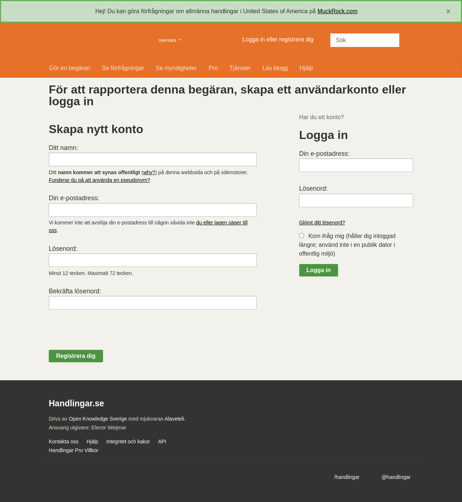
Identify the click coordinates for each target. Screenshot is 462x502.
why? (149, 172)
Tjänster (240, 68)
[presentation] (104, 335)
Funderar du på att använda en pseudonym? (99, 180)
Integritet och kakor (128, 441)
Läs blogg (275, 68)
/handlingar (346, 477)
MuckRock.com (338, 11)
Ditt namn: (63, 147)
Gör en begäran (69, 68)
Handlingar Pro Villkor (73, 450)
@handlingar (396, 477)
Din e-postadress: (74, 198)
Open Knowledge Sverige (98, 419)
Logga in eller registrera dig (278, 39)
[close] (448, 11)
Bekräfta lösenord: (75, 291)
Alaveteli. (175, 419)
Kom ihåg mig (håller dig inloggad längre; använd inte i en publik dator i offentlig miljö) (347, 245)
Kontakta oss (63, 441)
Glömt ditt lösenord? (322, 223)
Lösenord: (63, 248)
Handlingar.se (99, 41)
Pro (213, 68)
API (162, 441)
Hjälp (306, 68)
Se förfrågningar (123, 68)
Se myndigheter (176, 68)
